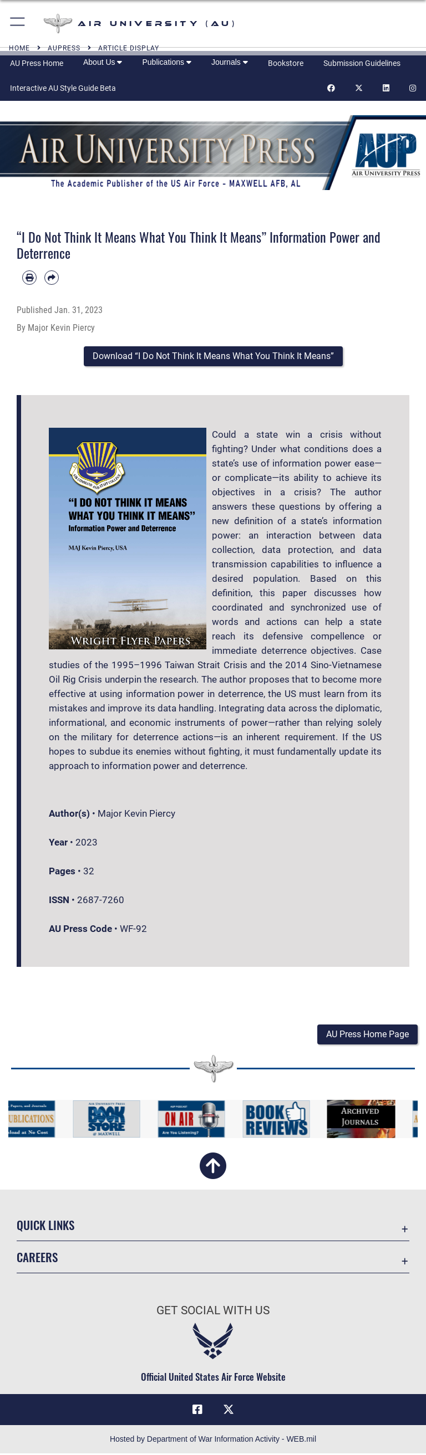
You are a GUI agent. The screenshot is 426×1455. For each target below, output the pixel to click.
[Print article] (29, 277)
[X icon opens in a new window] (228, 1410)
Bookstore (285, 63)
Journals (229, 62)
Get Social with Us (213, 1311)
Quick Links (45, 1225)
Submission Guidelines (361, 63)
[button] (18, 23)
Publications (166, 62)
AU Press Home (36, 63)
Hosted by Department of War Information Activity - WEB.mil (213, 1440)
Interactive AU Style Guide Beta (63, 88)
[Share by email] (51, 277)
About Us (102, 62)
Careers (37, 1258)
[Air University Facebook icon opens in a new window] (197, 1410)
